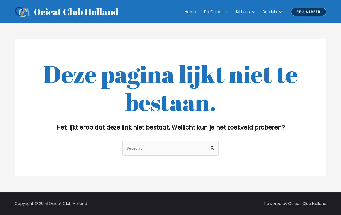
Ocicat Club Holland (76, 11)
